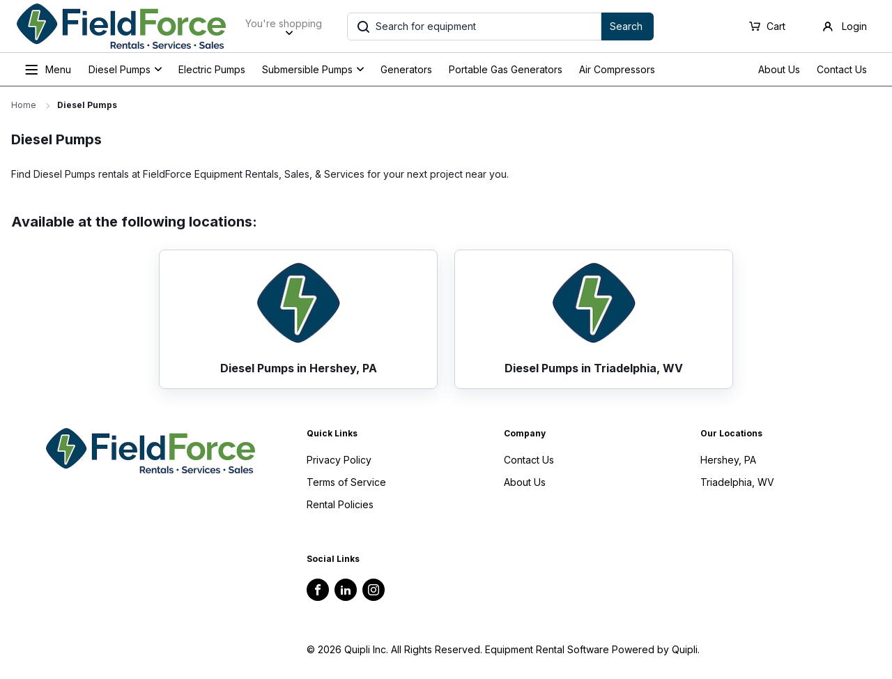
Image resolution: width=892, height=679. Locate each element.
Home (23, 105)
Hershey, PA (728, 460)
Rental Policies (340, 504)
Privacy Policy (339, 460)
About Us (779, 69)
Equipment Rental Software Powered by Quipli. (592, 649)
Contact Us (842, 69)
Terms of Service (346, 482)
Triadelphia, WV (737, 482)
